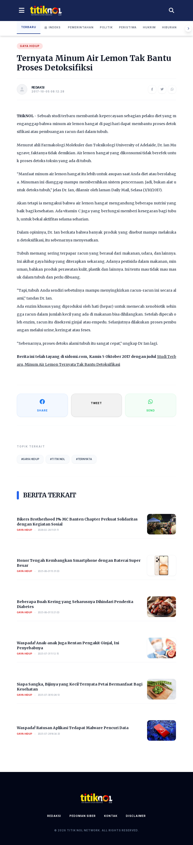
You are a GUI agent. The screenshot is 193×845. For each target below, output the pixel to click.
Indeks (53, 27)
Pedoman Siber (82, 815)
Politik (106, 27)
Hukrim (149, 27)
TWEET (96, 403)
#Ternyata (84, 459)
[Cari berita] (171, 10)
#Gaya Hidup (30, 459)
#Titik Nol (57, 459)
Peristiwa (128, 27)
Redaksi (54, 815)
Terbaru (28, 27)
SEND (150, 405)
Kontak (110, 815)
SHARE (42, 405)
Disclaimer (136, 815)
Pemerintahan (81, 27)
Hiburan (169, 27)
